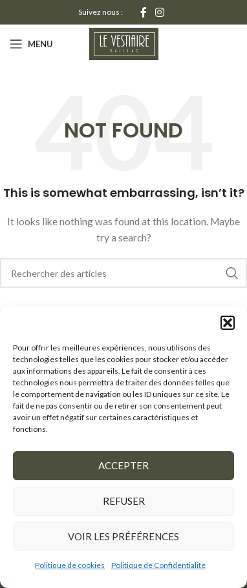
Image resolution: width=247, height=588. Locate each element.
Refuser (124, 501)
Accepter (123, 465)
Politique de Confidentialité (158, 565)
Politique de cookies (70, 565)
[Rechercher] (123, 273)
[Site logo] (123, 42)
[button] (227, 322)
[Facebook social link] (143, 12)
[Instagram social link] (160, 12)
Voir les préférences (123, 536)
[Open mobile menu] (31, 44)
